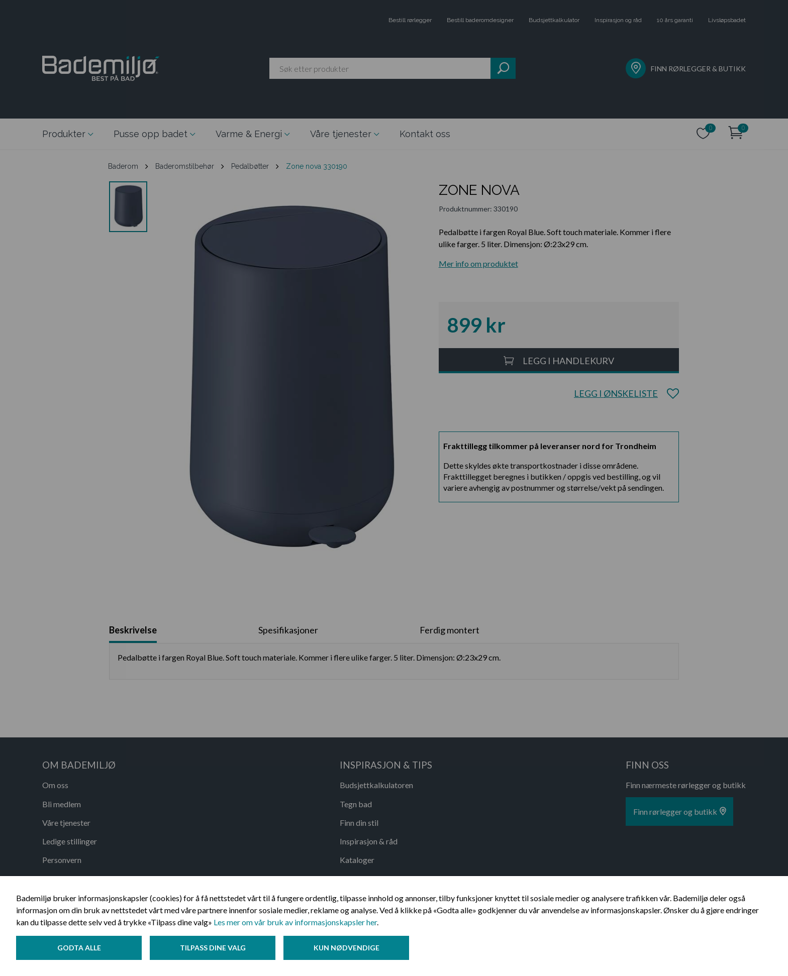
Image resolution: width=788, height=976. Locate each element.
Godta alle (79, 947)
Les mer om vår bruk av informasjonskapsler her (295, 922)
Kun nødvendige (346, 947)
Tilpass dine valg (213, 947)
